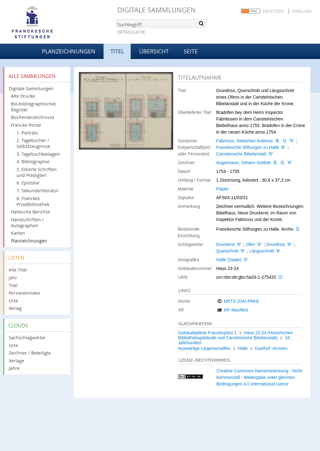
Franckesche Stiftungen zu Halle (247, 147)
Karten (18, 233)
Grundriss (275, 244)
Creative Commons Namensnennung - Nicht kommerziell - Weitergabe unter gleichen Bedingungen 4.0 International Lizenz (259, 377)
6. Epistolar (28, 183)
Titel (13, 285)
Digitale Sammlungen (156, 9)
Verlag (15, 308)
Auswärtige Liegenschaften (204, 348)
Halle (243, 348)
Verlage (16, 361)
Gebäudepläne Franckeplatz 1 (207, 332)
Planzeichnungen (68, 51)
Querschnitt (227, 250)
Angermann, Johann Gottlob (243, 162)
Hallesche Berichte (30, 212)
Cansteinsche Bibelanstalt (241, 153)
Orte (13, 301)
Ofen (250, 244)
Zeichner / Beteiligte (30, 353)
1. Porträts (27, 133)
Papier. (223, 188)
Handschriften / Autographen (27, 222)
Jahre (14, 368)
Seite (191, 51)
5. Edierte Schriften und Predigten (37, 172)
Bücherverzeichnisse (32, 117)
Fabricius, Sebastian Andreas (244, 140)
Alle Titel (18, 270)
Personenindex (24, 293)
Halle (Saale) (228, 259)
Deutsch (273, 11)
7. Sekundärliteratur (38, 191)
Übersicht (154, 51)
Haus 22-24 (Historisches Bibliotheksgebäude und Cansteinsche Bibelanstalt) (235, 335)
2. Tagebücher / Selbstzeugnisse (33, 143)
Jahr (13, 278)
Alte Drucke (23, 96)
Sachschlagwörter (27, 338)
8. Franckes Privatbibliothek (33, 201)
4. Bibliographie (33, 161)
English (301, 11)
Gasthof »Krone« (271, 348)
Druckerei (225, 244)
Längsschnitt (262, 250)
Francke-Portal (26, 125)
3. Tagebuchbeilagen (38, 154)
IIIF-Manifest (236, 309)
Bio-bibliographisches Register (33, 107)
